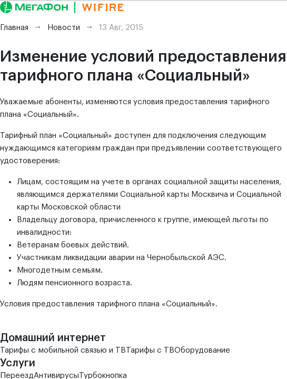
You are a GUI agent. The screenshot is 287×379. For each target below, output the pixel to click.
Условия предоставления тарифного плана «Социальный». (108, 304)
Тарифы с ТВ (150, 350)
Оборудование (202, 350)
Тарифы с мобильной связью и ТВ (63, 350)
